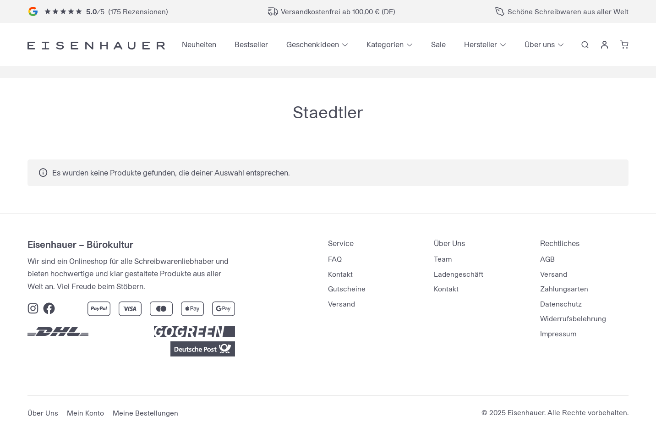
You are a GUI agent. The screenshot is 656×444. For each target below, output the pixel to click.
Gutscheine (347, 289)
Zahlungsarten (564, 289)
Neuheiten (199, 44)
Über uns (540, 44)
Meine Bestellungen (145, 413)
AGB (547, 259)
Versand (341, 304)
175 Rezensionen (138, 11)
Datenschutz (561, 304)
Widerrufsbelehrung (573, 318)
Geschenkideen (312, 44)
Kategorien (385, 44)
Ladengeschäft (458, 274)
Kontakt (340, 274)
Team (443, 259)
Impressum (558, 333)
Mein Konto (85, 413)
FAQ (335, 259)
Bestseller (251, 44)
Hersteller (480, 44)
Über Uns (42, 413)
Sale (438, 44)
